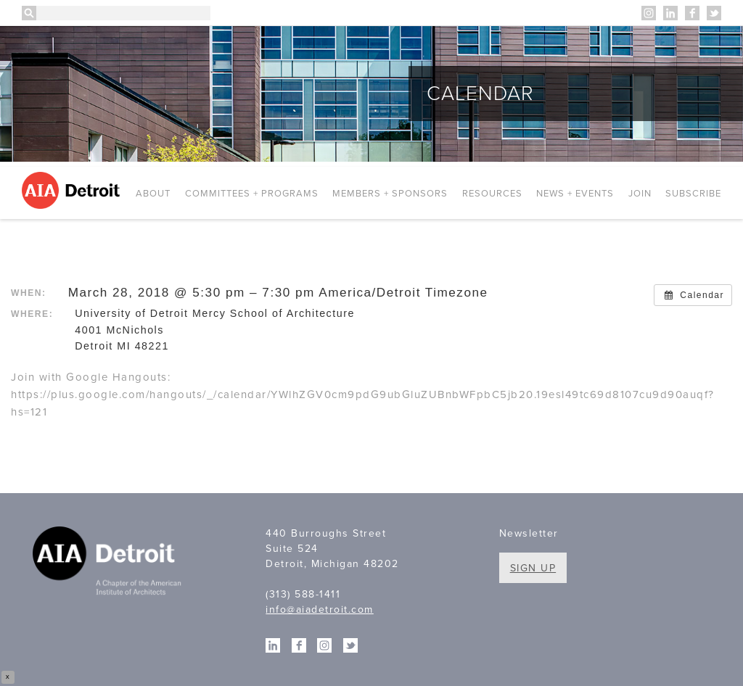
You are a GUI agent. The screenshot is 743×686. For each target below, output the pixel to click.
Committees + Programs (252, 193)
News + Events (575, 193)
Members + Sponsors (390, 193)
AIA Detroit (73, 190)
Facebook (692, 13)
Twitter (714, 13)
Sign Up (533, 568)
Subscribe (693, 193)
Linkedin (670, 13)
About (153, 193)
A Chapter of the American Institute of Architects (109, 563)
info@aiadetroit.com (320, 609)
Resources (492, 193)
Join (640, 193)
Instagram (648, 13)
